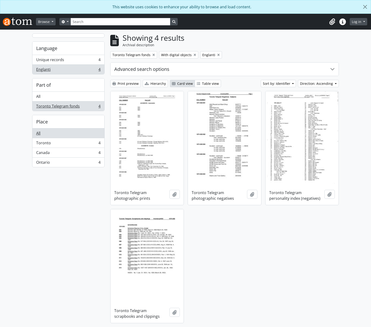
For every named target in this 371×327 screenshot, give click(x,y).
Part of (43, 85)
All (38, 96)
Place (42, 121)
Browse (44, 21)
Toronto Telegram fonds (68, 107)
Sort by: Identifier (277, 83)
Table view (208, 83)
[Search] (120, 21)
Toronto (68, 144)
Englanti (68, 70)
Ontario (68, 163)
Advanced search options (141, 69)
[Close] (365, 7)
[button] (332, 22)
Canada (68, 154)
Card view (182, 83)
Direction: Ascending (317, 83)
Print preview (125, 83)
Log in (357, 21)
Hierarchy (155, 83)
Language (46, 48)
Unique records (68, 61)
